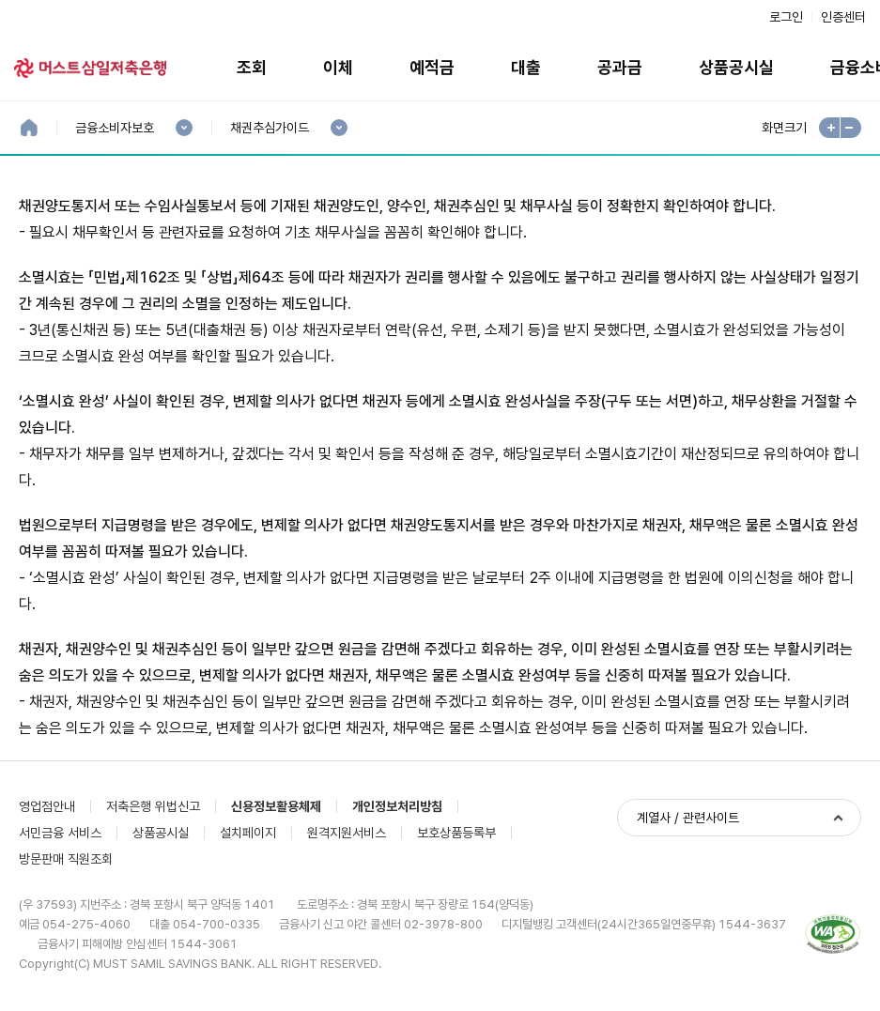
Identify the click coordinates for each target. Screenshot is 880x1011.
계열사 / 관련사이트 (688, 817)
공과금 (619, 67)
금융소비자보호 (114, 128)
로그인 (786, 17)
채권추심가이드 (269, 128)
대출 (526, 67)
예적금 (432, 67)
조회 (252, 67)
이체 (338, 67)
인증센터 (843, 17)
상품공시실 (736, 67)
